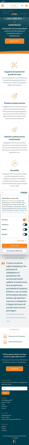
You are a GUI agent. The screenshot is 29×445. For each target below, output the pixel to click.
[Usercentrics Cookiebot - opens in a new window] (20, 193)
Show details (20, 240)
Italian (4, 1)
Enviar (5, 393)
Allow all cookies (14, 245)
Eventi (3, 404)
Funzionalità (23, 13)
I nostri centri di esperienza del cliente (11, 419)
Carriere (4, 408)
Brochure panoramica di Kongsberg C (17, 336)
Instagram (4, 430)
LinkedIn (4, 426)
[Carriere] (22, 1)
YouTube (4, 428)
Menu (22, 5)
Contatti (14, 5)
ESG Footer (4, 406)
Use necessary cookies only (14, 250)
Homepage (15, 438)
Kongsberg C (9, 11)
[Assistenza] (27, 1)
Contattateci (15, 41)
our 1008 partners (11, 200)
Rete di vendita (5, 417)
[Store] (24, 1)
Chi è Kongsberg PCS (7, 400)
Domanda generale (6, 415)
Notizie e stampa (6, 402)
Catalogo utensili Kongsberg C (15, 341)
